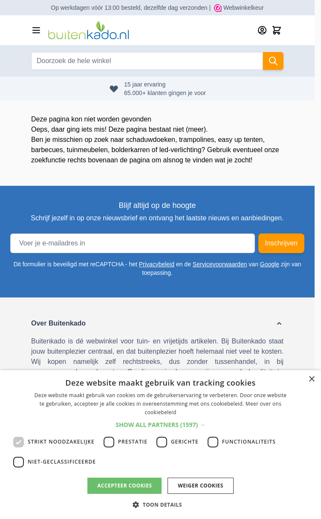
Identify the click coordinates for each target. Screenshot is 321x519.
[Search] (273, 61)
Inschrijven (281, 243)
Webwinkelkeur (239, 7)
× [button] (311, 379)
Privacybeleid (156, 264)
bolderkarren (131, 149)
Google (269, 264)
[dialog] (160, 444)
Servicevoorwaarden (220, 264)
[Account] (262, 30)
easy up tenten (240, 139)
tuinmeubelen (87, 149)
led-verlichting (180, 149)
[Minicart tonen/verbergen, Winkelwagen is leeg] (276, 30)
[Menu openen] (36, 30)
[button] (157, 323)
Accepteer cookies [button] (124, 485)
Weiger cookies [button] (200, 485)
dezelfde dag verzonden (175, 7)
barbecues (47, 149)
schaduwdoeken (150, 139)
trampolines (196, 139)
